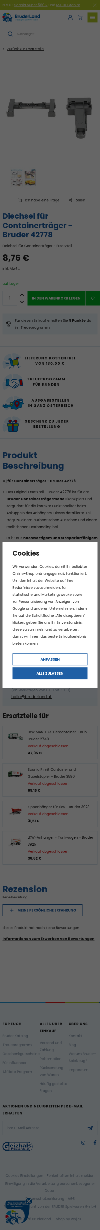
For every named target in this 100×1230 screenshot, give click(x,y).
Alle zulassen (50, 673)
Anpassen (50, 659)
